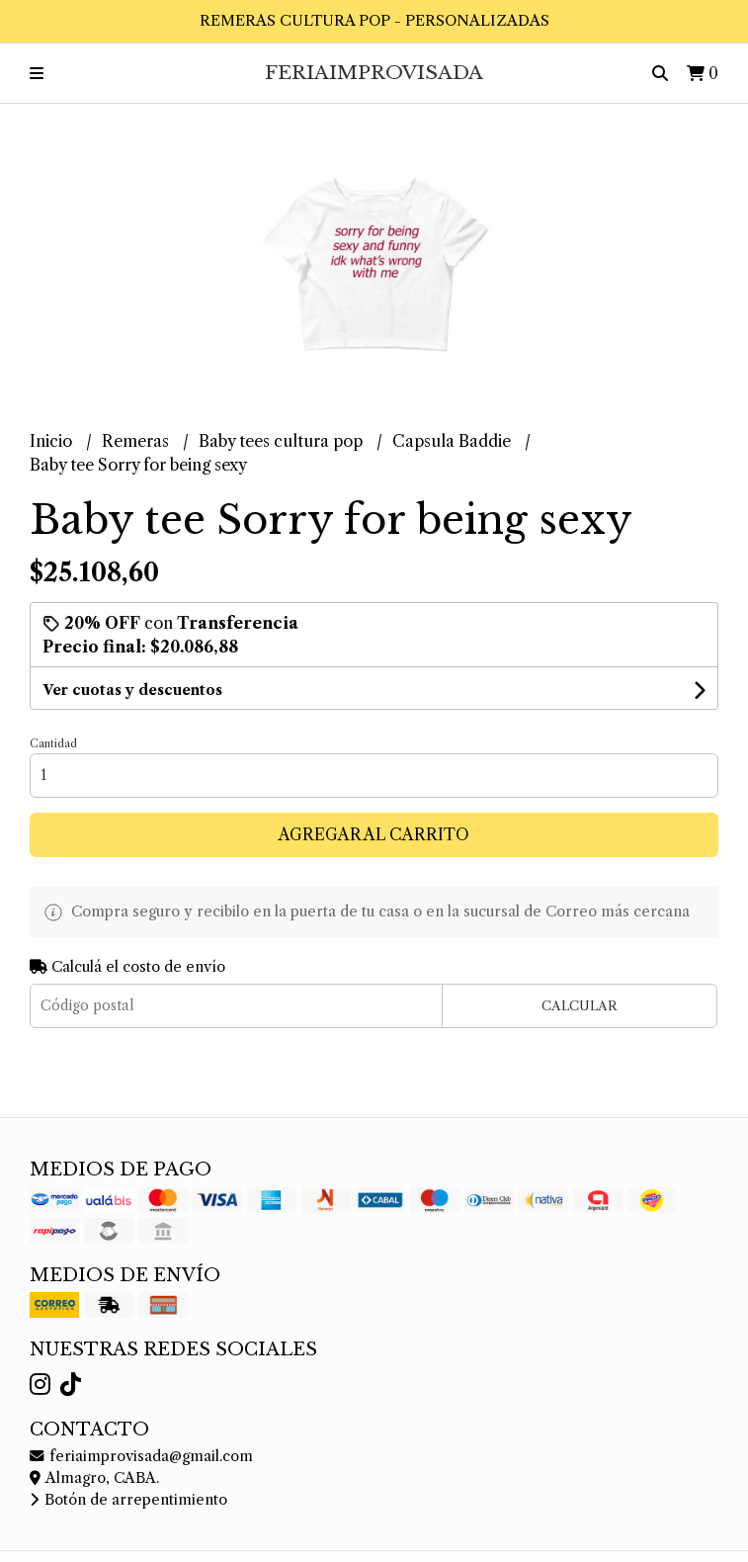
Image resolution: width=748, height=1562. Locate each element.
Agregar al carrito (374, 834)
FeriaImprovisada (374, 72)
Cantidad (53, 743)
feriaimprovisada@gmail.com (141, 1456)
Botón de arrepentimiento (128, 1500)
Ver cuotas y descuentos (132, 690)
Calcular (579, 1005)
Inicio (53, 441)
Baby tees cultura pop (283, 441)
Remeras (137, 441)
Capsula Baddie (453, 441)
